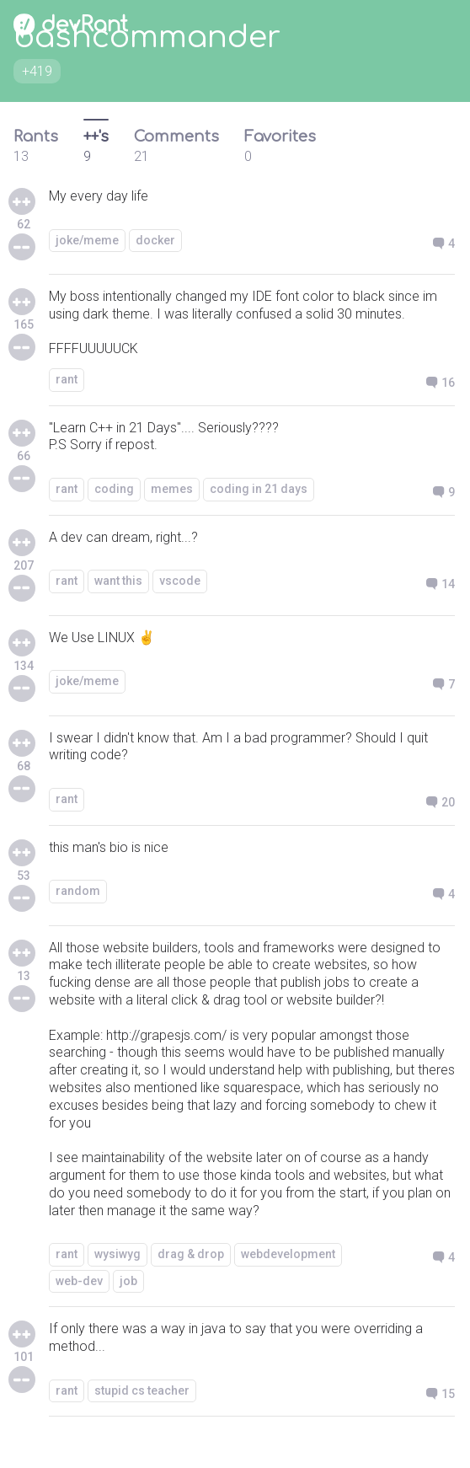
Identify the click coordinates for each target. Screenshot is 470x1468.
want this (118, 580)
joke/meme (87, 240)
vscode (179, 580)
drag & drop (191, 1254)
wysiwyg (117, 1254)
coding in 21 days (258, 489)
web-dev (79, 1281)
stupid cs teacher (142, 1390)
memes (172, 489)
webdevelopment (288, 1254)
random (78, 890)
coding (114, 489)
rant (66, 379)
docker (155, 240)
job (128, 1281)
